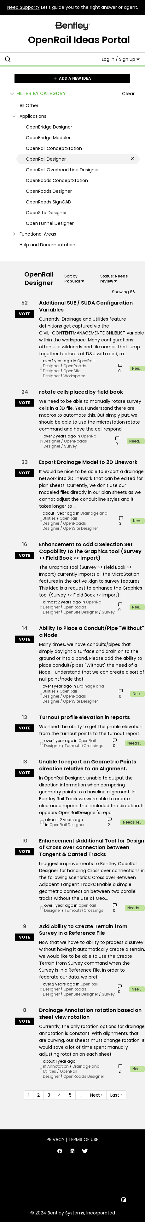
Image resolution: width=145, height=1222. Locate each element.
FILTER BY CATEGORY (38, 93)
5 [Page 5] (70, 1095)
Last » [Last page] (116, 1095)
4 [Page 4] (59, 1095)
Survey (70, 446)
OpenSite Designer (80, 528)
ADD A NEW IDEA (72, 78)
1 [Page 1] (28, 1095)
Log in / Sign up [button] (121, 59)
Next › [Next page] (96, 1095)
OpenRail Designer (60, 521)
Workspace (74, 376)
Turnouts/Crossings (84, 745)
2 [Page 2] (38, 1095)
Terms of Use (83, 1139)
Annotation (58, 1066)
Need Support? (23, 7)
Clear (128, 93)
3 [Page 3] (49, 1095)
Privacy (56, 1139)
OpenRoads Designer (83, 1076)
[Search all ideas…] (44, 59)
